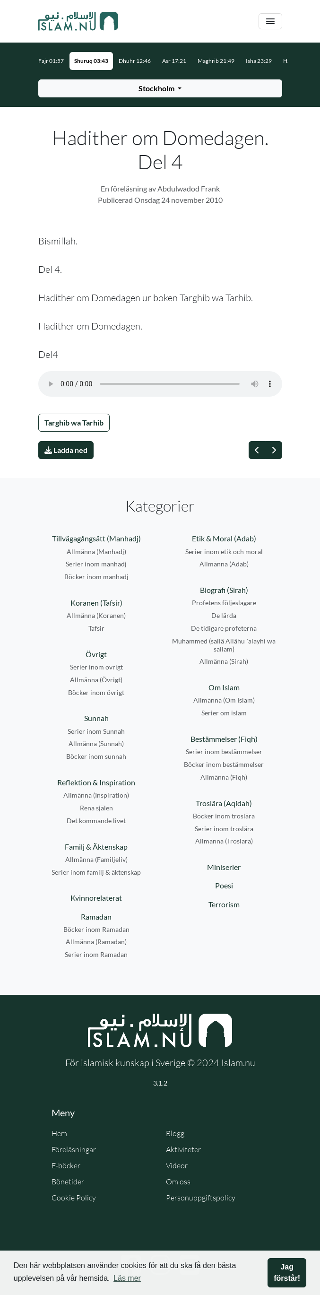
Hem (59, 1133)
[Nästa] (273, 450)
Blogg (175, 1133)
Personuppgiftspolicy (200, 1197)
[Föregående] (257, 450)
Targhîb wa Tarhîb (74, 422)
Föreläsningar (74, 1149)
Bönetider (68, 1181)
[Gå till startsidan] (78, 21)
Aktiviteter (183, 1149)
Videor (177, 1165)
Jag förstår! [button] (287, 1272)
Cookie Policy (74, 1197)
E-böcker (66, 1165)
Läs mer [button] (127, 1278)
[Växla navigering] (270, 21)
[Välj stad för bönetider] (160, 88)
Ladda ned (65, 449)
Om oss (178, 1181)
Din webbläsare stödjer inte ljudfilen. (160, 384)
